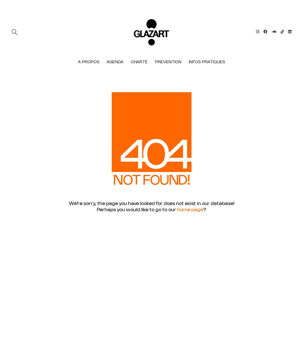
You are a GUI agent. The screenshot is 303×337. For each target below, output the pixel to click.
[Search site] (14, 33)
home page (190, 210)
